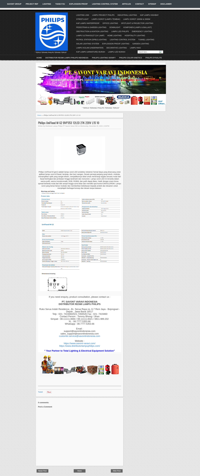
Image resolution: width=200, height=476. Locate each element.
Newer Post (42, 471)
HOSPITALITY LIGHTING (135, 35)
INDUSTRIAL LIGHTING (127, 15)
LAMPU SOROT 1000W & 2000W (136, 19)
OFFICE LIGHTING (110, 23)
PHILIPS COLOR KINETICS (130, 58)
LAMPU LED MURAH (116, 52)
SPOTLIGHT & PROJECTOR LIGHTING (137, 23)
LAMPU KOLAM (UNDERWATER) (89, 48)
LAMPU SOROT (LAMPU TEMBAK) (106, 19)
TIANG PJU (60, 4)
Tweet (40, 392)
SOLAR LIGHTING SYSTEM (87, 44)
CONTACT (139, 4)
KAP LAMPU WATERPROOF (88, 23)
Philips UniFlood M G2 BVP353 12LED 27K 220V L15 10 (68, 123)
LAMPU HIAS (135, 48)
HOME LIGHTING (114, 35)
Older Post (117, 471)
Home (39, 58)
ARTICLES (126, 4)
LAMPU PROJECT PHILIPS (103, 15)
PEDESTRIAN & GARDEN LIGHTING (91, 27)
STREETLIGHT (82, 19)
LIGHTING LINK (82, 15)
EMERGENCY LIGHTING (142, 31)
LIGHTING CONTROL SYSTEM (105, 4)
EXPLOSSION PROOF (78, 4)
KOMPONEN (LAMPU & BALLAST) (137, 27)
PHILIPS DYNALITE (154, 58)
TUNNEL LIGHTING (146, 40)
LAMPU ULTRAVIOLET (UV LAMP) (90, 35)
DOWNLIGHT (114, 27)
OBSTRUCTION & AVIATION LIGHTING (92, 31)
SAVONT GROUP (14, 4)
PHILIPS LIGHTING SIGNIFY (104, 58)
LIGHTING (46, 4)
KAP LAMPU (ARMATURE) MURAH (90, 52)
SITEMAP (152, 4)
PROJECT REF (32, 4)
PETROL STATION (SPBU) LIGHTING (91, 40)
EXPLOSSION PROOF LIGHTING (115, 44)
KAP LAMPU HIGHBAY (149, 15)
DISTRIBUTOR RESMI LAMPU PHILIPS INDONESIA (66, 58)
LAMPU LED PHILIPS (120, 31)
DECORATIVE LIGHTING (116, 48)
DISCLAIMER (166, 4)
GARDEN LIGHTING (140, 44)
